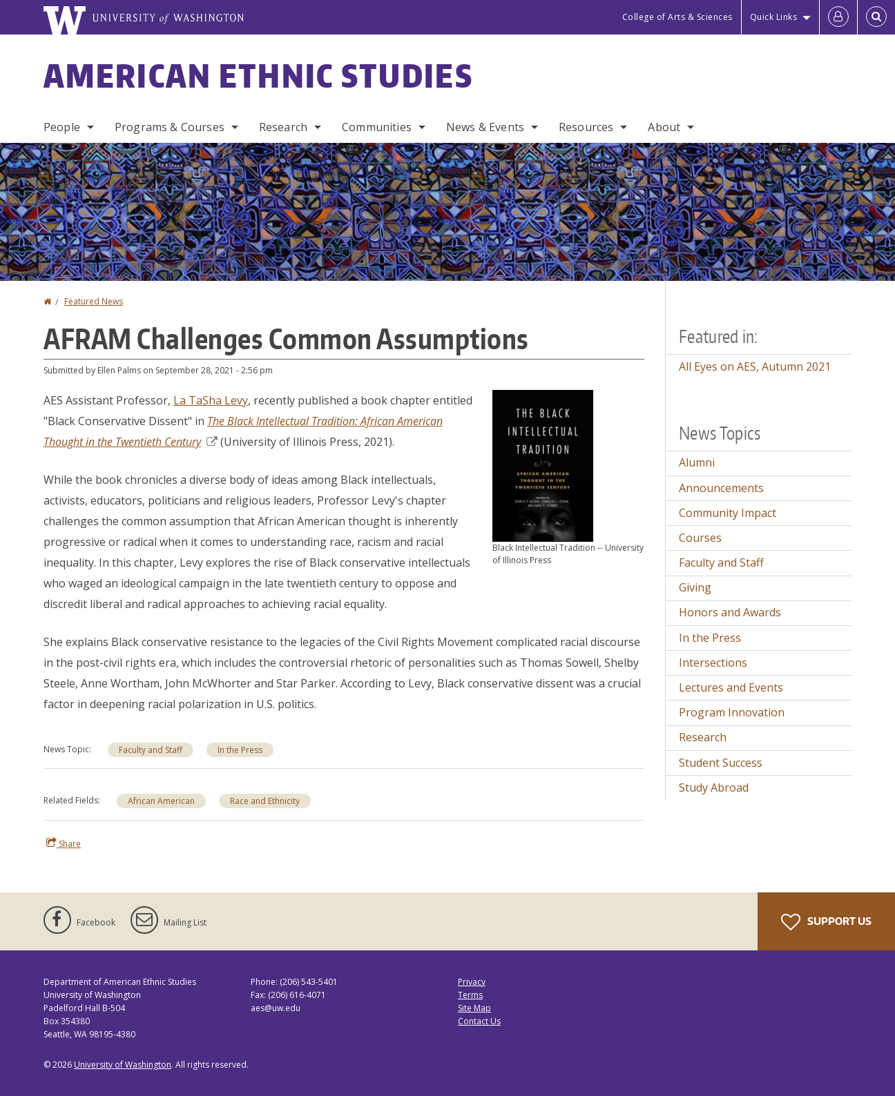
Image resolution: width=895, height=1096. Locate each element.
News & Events (485, 127)
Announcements (721, 488)
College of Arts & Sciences (677, 17)
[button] (542, 464)
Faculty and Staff (150, 750)
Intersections (713, 662)
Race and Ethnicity (265, 801)
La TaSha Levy (210, 400)
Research (283, 127)
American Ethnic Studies (258, 75)
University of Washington (122, 1064)
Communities (377, 127)
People (62, 127)
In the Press (240, 750)
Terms (470, 995)
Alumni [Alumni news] (697, 462)
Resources (586, 127)
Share (63, 843)
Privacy (471, 982)
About (664, 127)
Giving (695, 587)
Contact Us (479, 1021)
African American (161, 801)
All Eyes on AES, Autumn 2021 (755, 366)
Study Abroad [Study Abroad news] (714, 787)
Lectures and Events (731, 687)
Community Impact (727, 512)
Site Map (474, 1008)
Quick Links (774, 17)
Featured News (93, 301)
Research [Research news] (702, 737)
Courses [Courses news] (700, 537)
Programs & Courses (169, 127)
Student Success (720, 762)
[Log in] (838, 17)
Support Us (826, 922)
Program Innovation (732, 712)
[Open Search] (876, 17)
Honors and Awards (730, 612)
